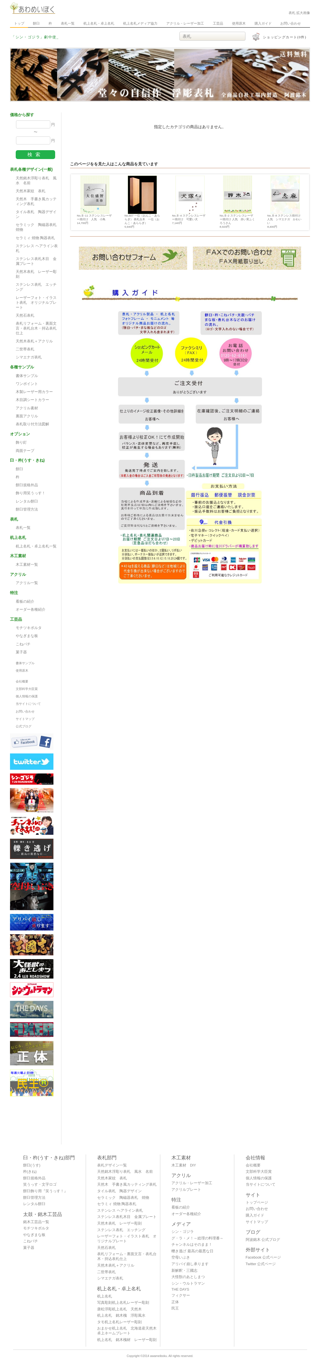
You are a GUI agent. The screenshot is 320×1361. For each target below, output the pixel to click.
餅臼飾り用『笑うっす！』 (45, 1191)
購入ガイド (263, 23)
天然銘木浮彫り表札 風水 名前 (36, 180)
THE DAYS (180, 1289)
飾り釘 (21, 443)
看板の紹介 (25, 602)
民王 (175, 1308)
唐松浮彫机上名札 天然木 (119, 1309)
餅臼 (36, 23)
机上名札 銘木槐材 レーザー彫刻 (127, 1340)
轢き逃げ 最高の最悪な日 (192, 1251)
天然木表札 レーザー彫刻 (36, 274)
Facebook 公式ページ (263, 1257)
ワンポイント (27, 384)
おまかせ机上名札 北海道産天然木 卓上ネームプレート (128, 1330)
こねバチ (23, 644)
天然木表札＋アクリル (34, 341)
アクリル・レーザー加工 (185, 23)
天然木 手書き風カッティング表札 (36, 201)
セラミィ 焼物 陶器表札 (35, 238)
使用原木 (239, 23)
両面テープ (25, 451)
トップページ (257, 1203)
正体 (175, 1302)
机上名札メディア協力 (140, 23)
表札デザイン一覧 (112, 1165)
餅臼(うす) (31, 1165)
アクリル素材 (27, 408)
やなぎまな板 (27, 636)
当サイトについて (28, 703)
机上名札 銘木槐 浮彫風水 (121, 1316)
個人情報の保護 (27, 696)
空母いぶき (180, 1257)
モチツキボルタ (29, 628)
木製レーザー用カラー (34, 392)
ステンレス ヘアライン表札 (37, 248)
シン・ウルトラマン (188, 1283)
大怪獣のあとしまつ (188, 1277)
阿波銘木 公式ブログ (263, 1240)
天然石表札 (25, 316)
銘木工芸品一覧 (36, 1222)
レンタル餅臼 (27, 501)
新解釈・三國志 (184, 1271)
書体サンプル (27, 376)
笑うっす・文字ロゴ (40, 1185)
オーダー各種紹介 (30, 610)
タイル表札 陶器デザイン (36, 214)
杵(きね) (30, 1172)
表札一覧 (68, 23)
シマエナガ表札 (29, 357)
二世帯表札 (25, 349)
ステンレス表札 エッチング (36, 287)
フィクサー (180, 1295)
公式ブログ (23, 726)
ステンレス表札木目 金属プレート (36, 261)
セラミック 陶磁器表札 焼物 (38, 227)
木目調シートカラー (32, 400)
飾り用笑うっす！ (30, 493)
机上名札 (104, 1296)
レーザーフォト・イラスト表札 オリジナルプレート (36, 303)
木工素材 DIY (183, 1165)
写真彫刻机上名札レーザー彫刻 (123, 1303)
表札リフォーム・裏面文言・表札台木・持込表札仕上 (36, 328)
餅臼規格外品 (27, 485)
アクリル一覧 (27, 583)
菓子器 (21, 652)
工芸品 (218, 23)
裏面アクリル (27, 416)
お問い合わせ (290, 23)
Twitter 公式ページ (261, 1264)
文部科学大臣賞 (27, 689)
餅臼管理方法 (27, 509)
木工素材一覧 (27, 565)
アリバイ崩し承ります (190, 1264)
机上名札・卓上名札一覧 (36, 546)
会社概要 (22, 681)
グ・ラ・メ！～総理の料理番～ (197, 1238)
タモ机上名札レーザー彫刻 (119, 1322)
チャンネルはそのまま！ (191, 1245)
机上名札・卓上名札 (98, 23)
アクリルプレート (186, 1190)
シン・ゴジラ (182, 1232)
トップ (19, 23)
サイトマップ (25, 719)
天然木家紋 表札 (30, 191)
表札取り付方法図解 (32, 424)
